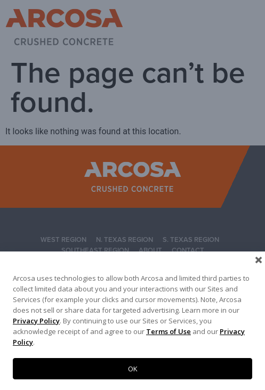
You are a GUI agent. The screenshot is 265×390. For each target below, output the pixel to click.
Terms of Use (168, 331)
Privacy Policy (36, 321)
